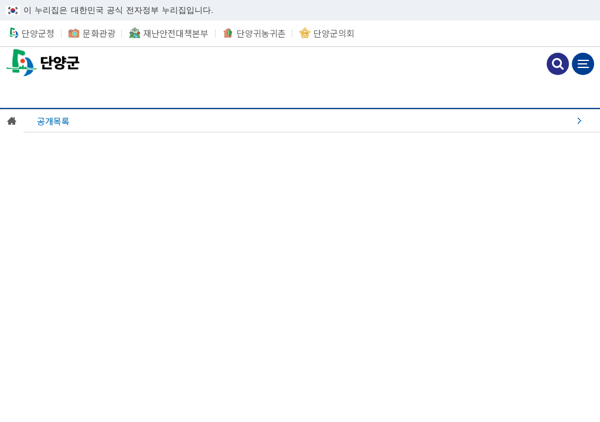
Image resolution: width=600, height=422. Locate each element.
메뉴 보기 (583, 64)
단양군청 (44, 62)
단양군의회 (333, 33)
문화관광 (99, 33)
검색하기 (558, 64)
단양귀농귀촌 (261, 33)
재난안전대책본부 (176, 33)
